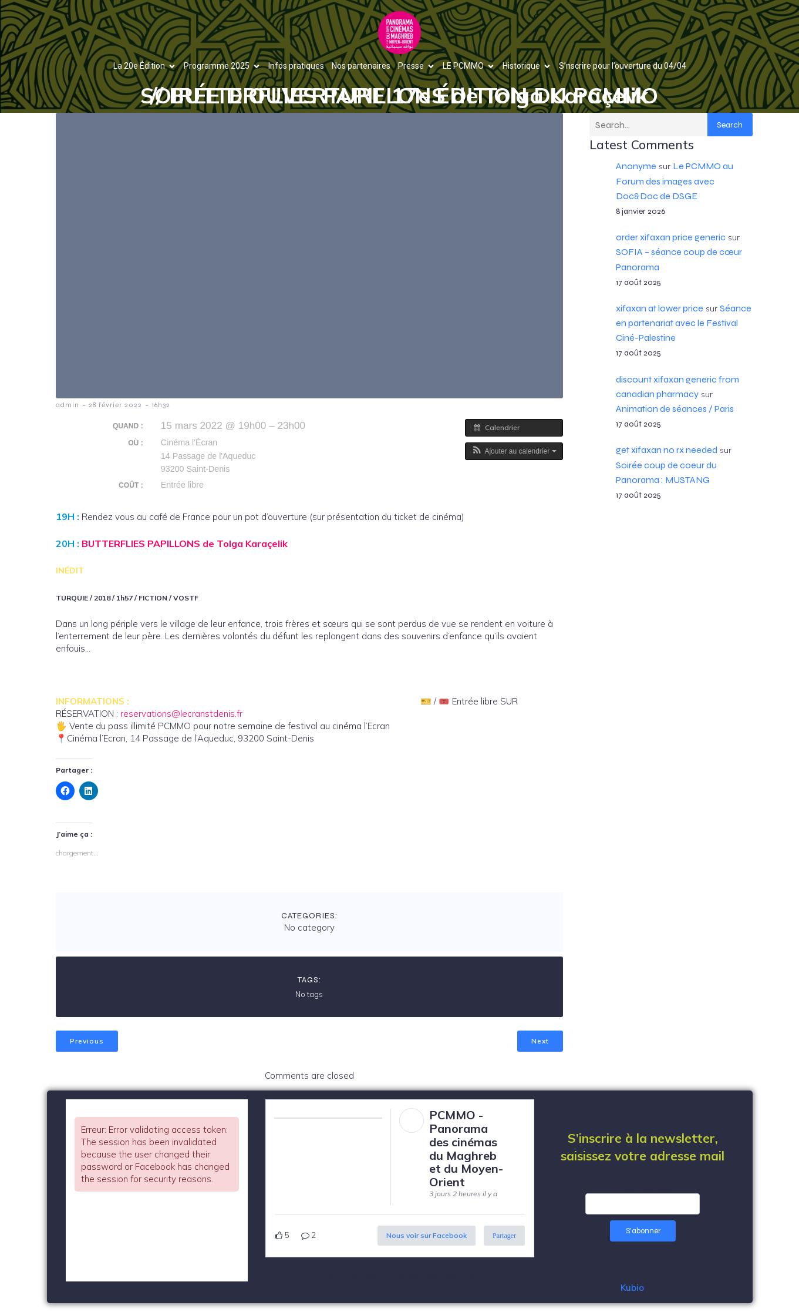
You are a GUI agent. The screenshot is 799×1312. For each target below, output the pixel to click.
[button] (514, 451)
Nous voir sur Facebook (426, 1235)
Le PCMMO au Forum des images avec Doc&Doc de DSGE (674, 180)
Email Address (642, 1187)
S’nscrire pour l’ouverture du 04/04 (622, 66)
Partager (504, 1236)
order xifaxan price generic (671, 237)
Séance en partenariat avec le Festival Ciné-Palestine (683, 323)
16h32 (160, 405)
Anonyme (636, 166)
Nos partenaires (361, 66)
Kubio (632, 1287)
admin (67, 405)
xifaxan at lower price (659, 308)
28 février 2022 (115, 405)
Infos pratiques (296, 66)
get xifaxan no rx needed (666, 449)
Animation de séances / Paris (675, 408)
